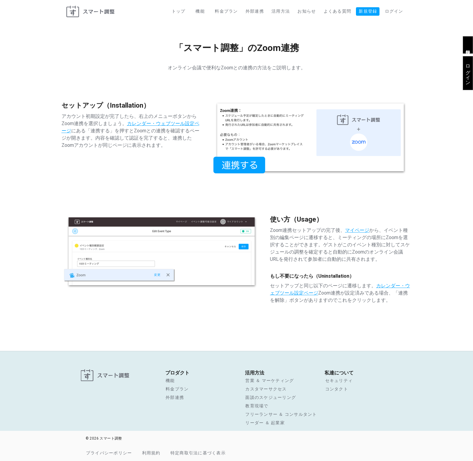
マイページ (357, 230)
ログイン (468, 72)
